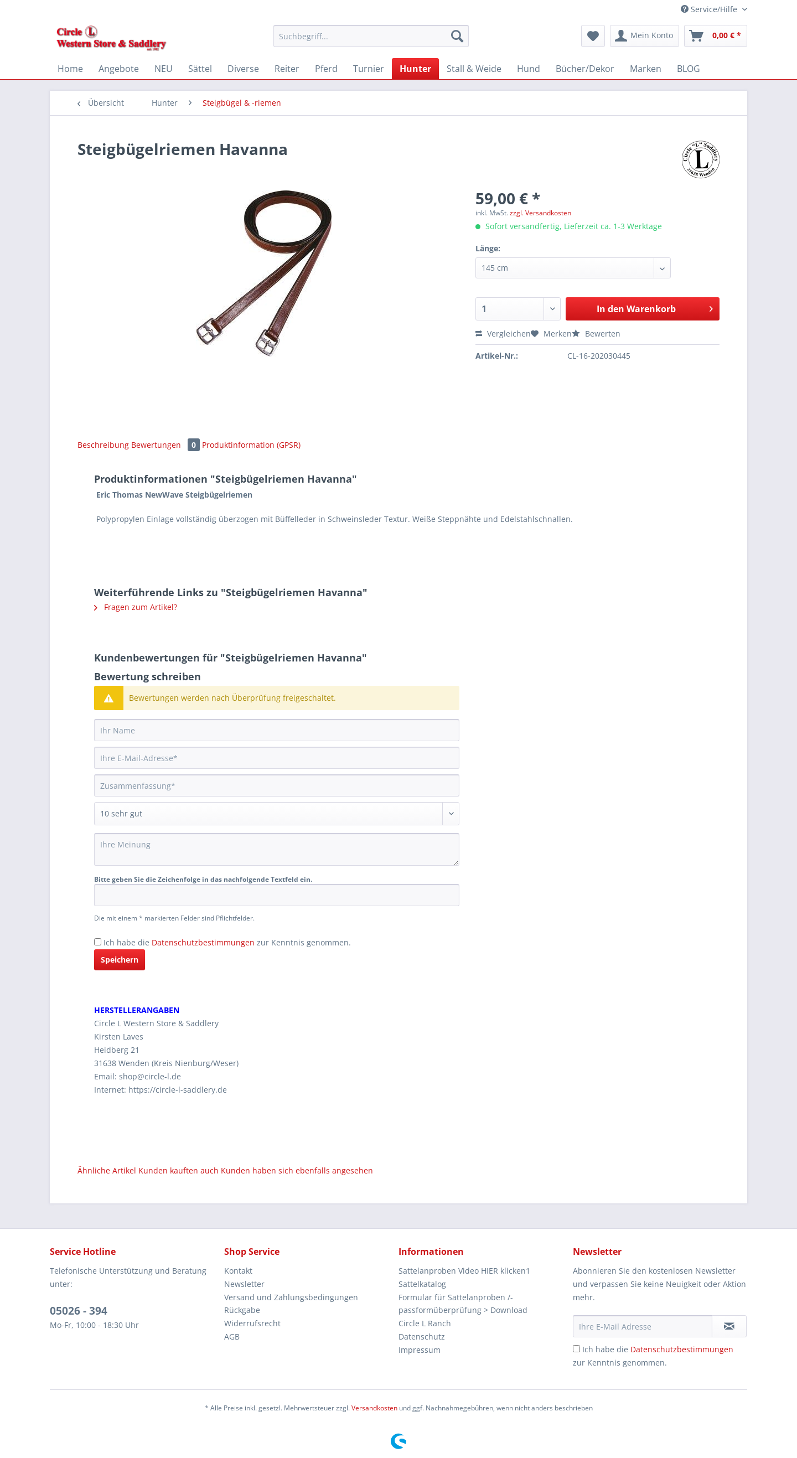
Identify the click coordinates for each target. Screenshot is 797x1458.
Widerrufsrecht (252, 1323)
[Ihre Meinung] (276, 849)
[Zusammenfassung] (276, 785)
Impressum (419, 1350)
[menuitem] (371, 41)
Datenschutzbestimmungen (203, 942)
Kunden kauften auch (178, 1170)
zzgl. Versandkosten (540, 213)
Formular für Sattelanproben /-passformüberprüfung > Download (462, 1304)
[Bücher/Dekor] (585, 68)
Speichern (119, 959)
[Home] (70, 68)
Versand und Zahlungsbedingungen (291, 1297)
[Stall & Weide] (474, 68)
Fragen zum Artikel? (135, 607)
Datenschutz (421, 1336)
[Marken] (645, 68)
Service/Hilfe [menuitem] (710, 9)
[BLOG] (688, 68)
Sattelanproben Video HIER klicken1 (464, 1270)
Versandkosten (374, 1408)
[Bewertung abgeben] (276, 813)
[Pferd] (326, 68)
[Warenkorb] (715, 36)
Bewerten (596, 333)
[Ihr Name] (276, 730)
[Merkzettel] (593, 36)
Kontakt (238, 1270)
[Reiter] (287, 68)
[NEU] (163, 68)
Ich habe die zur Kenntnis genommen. (227, 942)
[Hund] (528, 68)
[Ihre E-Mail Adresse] (642, 1326)
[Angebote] (119, 68)
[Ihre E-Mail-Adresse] (276, 758)
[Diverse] (243, 68)
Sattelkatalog (422, 1284)
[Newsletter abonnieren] (729, 1326)
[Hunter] (415, 68)
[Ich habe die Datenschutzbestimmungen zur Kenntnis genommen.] (97, 941)
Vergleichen (503, 333)
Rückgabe (242, 1310)
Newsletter (244, 1284)
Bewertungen (166, 445)
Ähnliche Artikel (106, 1170)
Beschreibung (103, 445)
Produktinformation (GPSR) (251, 445)
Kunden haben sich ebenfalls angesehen (297, 1170)
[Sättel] (200, 68)
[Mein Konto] (644, 36)
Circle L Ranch (424, 1323)
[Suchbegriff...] (371, 36)
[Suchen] (457, 36)
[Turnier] (368, 68)
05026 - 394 (78, 1311)
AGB (232, 1336)
